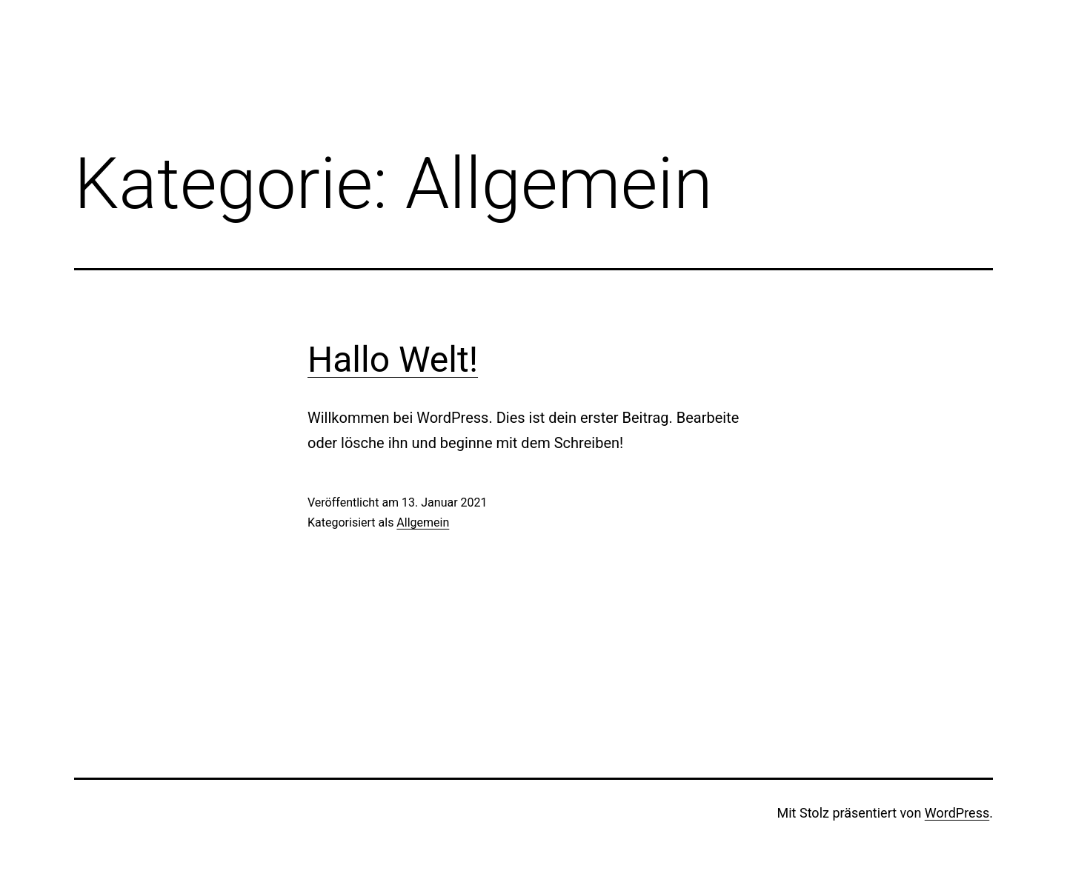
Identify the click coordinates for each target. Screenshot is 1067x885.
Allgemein (422, 522)
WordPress (957, 813)
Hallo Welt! (393, 359)
